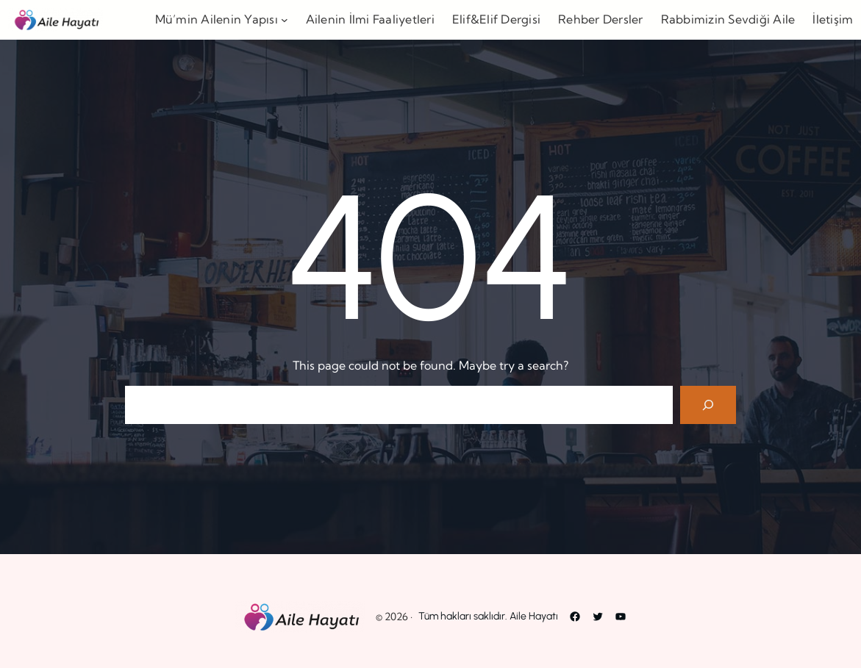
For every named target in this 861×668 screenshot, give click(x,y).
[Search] (708, 405)
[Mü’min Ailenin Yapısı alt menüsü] (284, 20)
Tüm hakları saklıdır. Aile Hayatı (488, 616)
